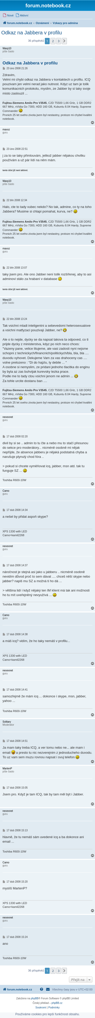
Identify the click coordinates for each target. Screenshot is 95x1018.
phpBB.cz (56, 1003)
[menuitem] (8, 15)
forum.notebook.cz (48, 5)
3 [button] (59, 41)
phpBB (35, 998)
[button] (64, 41)
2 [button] (53, 41)
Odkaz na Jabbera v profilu (31, 32)
